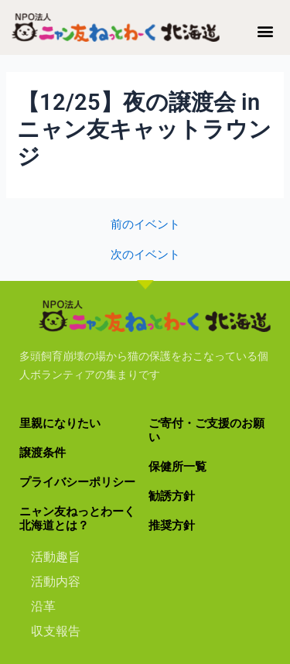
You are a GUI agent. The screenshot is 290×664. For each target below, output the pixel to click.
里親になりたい (60, 423)
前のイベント (145, 225)
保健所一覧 (177, 467)
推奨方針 (171, 525)
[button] (265, 30)
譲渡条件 (42, 453)
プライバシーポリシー (77, 482)
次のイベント (145, 255)
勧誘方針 (171, 496)
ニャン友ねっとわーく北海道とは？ (77, 518)
